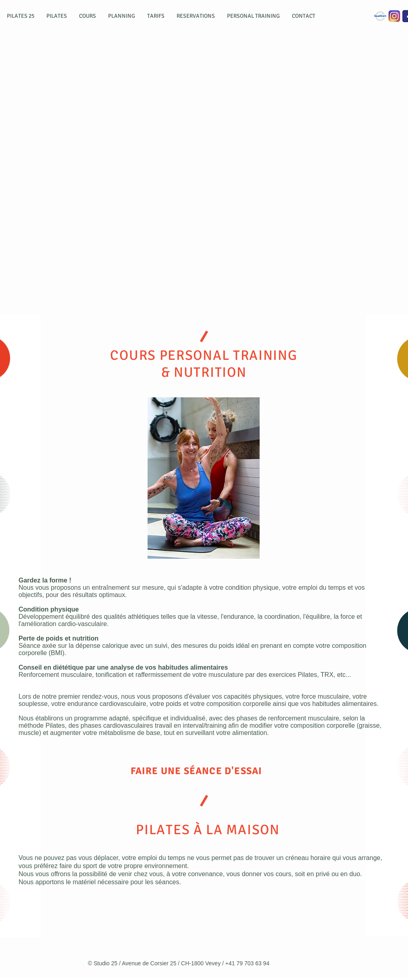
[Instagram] (394, 16)
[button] (20, 16)
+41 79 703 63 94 (247, 963)
